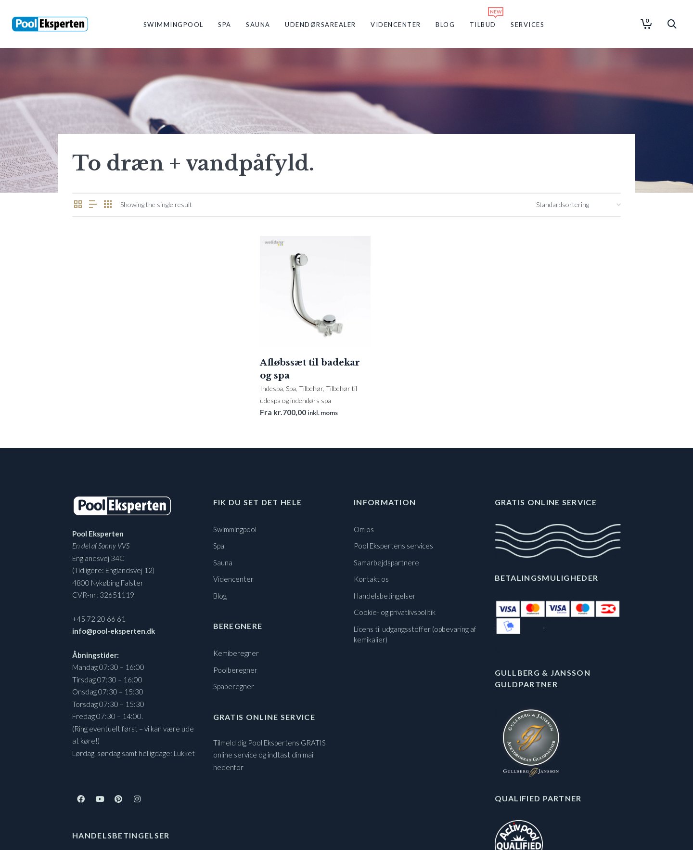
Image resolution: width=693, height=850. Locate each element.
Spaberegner (233, 686)
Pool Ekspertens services (393, 545)
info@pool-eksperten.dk (113, 631)
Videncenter (233, 579)
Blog (220, 595)
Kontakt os (371, 579)
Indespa (271, 388)
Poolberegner (235, 670)
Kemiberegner (236, 653)
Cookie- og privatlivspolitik (395, 612)
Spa (291, 388)
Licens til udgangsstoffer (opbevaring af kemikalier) (415, 634)
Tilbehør (311, 388)
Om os (364, 529)
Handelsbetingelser (385, 595)
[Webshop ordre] (578, 204)
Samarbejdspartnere (386, 562)
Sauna (222, 562)
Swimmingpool (235, 529)
